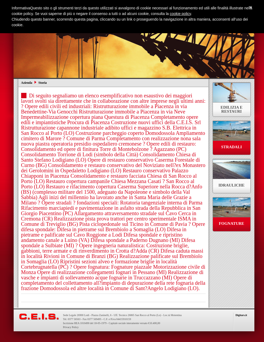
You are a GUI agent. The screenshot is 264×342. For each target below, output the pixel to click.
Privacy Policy (71, 327)
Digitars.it (241, 315)
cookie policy (180, 14)
